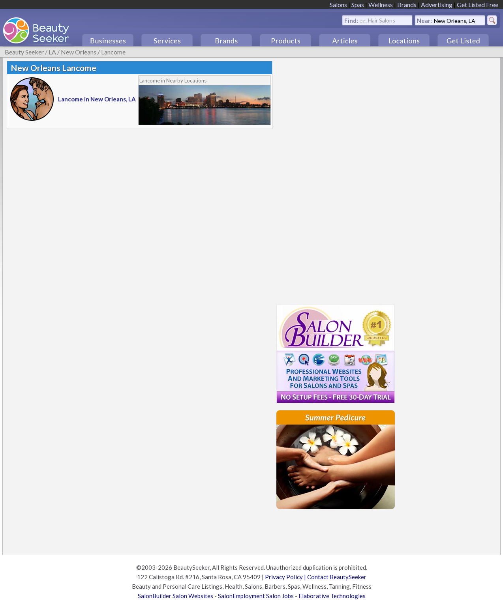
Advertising (436, 4)
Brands (407, 4)
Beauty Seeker (24, 52)
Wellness (380, 4)
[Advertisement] (335, 179)
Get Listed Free (477, 4)
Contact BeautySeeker (336, 576)
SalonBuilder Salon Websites (175, 595)
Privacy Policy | (286, 576)
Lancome (113, 52)
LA (52, 52)
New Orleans (78, 52)
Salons (338, 4)
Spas (357, 4)
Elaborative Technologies (332, 595)
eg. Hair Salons (377, 20)
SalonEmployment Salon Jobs (256, 595)
